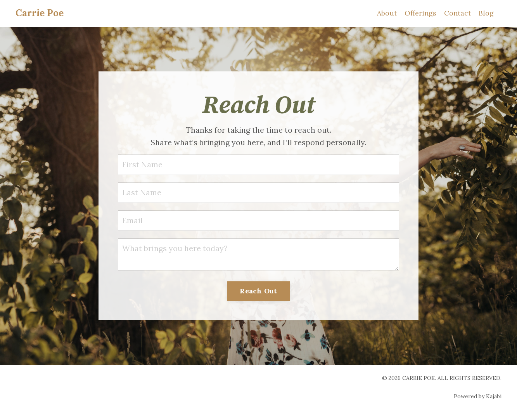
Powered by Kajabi (477, 396)
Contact (457, 13)
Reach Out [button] (258, 290)
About (387, 13)
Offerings (420, 13)
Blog (486, 13)
